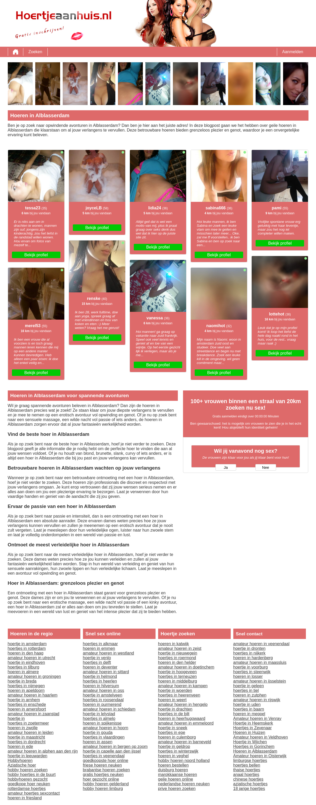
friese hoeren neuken (102, 765)
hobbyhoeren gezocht (28, 779)
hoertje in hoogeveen (177, 672)
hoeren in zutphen (249, 695)
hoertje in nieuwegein (177, 653)
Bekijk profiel (36, 255)
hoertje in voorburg (250, 667)
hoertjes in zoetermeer (28, 723)
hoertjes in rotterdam (27, 648)
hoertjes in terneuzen (177, 676)
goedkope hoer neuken (29, 784)
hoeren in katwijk (173, 644)
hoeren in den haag (26, 653)
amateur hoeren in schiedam (109, 709)
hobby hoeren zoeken (28, 770)
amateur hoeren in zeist (179, 648)
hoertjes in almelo (99, 718)
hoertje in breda (22, 681)
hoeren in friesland (25, 798)
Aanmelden (292, 52)
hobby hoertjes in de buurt (32, 774)
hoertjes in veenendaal (104, 756)
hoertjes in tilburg (23, 667)
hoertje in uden (247, 704)
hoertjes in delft (97, 662)
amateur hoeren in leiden (31, 732)
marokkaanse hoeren (177, 774)
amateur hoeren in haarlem (33, 695)
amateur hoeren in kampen (183, 686)
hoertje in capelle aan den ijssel (112, 751)
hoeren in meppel (249, 714)
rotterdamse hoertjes (27, 788)
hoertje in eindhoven (26, 662)
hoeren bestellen (173, 765)
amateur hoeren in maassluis (259, 662)
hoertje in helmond (100, 676)
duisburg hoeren (173, 770)
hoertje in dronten (249, 648)
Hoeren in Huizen (249, 732)
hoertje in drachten (175, 709)
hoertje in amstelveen (102, 695)
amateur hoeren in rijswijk (256, 700)
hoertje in (16, 718)
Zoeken (35, 52)
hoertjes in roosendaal (103, 700)
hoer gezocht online (101, 779)
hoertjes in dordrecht (27, 742)
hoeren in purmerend (102, 704)
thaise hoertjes (246, 770)
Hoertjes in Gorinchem (254, 746)
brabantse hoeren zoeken (106, 770)
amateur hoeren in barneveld (184, 742)
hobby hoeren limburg (103, 788)
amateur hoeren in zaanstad (33, 714)
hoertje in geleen (248, 686)
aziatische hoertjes (250, 784)
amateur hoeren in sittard (106, 672)
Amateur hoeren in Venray (257, 718)
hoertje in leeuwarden (27, 756)
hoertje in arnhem (24, 700)
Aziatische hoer (22, 765)
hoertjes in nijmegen (26, 686)
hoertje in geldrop (174, 746)
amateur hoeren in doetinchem (186, 667)
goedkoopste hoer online (105, 760)
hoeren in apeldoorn (26, 690)
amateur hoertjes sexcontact (34, 793)
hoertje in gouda (98, 732)
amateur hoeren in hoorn (105, 728)
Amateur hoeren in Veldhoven (260, 737)
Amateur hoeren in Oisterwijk (259, 756)
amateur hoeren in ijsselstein (259, 681)
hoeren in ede (20, 746)
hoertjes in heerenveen (179, 695)
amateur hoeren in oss (103, 690)
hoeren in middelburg (177, 681)
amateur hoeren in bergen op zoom (115, 746)
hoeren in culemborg (177, 737)
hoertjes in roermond (177, 658)
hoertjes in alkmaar (100, 644)
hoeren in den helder (177, 662)
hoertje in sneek (172, 728)
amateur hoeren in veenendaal (261, 644)
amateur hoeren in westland (108, 653)
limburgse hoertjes (250, 760)
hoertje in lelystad (99, 714)
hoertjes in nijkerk (249, 653)
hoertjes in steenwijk (252, 672)
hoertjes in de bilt (173, 714)
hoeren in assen (98, 742)
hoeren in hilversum (101, 686)
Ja (226, 467)
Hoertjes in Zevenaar (252, 728)
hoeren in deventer (100, 667)
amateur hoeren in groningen (34, 676)
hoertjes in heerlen (100, 681)
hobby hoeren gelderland (106, 784)
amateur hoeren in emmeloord (186, 723)
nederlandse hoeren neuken (184, 784)
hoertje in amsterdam (27, 644)
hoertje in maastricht (26, 737)
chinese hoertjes (248, 779)
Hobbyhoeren (20, 760)
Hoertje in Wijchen (250, 742)
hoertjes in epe (171, 732)
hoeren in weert (172, 700)
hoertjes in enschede (27, 704)
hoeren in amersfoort (27, 709)
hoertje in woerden (175, 690)
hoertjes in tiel (246, 690)
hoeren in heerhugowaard (181, 718)
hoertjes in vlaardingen (104, 737)
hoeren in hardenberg (253, 658)
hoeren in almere (23, 672)
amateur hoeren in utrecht (31, 658)
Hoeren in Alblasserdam (255, 751)
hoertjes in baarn (248, 709)
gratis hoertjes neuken (103, 774)
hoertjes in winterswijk (178, 751)
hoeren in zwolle (23, 728)
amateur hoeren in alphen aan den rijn (43, 751)
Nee (265, 467)
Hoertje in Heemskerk (253, 723)
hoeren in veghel (173, 756)
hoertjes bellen (246, 765)
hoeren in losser (248, 676)
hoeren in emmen (99, 648)
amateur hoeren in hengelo (183, 704)
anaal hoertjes (246, 774)
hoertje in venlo (97, 658)
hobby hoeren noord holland (184, 760)
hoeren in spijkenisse (102, 723)
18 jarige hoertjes (249, 788)
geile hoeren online (175, 779)
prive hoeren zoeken (177, 788)
